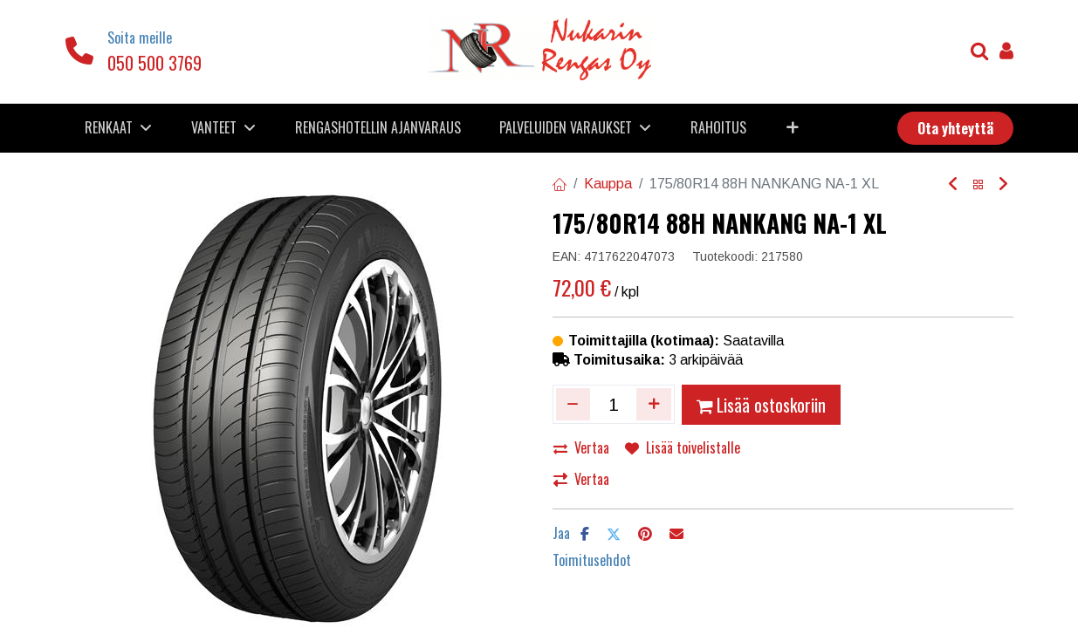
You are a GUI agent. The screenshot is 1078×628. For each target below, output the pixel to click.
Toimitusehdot (592, 560)
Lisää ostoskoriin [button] (761, 405)
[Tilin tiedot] (1006, 52)
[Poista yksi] (573, 404)
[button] (792, 127)
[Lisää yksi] (653, 404)
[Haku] (980, 52)
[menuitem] (377, 127)
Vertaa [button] (581, 447)
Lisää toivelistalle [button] (682, 447)
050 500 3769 (154, 63)
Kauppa (608, 183)
